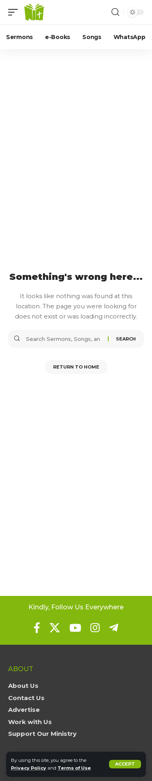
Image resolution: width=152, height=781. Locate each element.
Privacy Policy (28, 768)
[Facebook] (37, 628)
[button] (125, 764)
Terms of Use (74, 768)
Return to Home (76, 367)
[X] (54, 628)
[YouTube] (75, 628)
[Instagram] (95, 628)
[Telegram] (113, 628)
